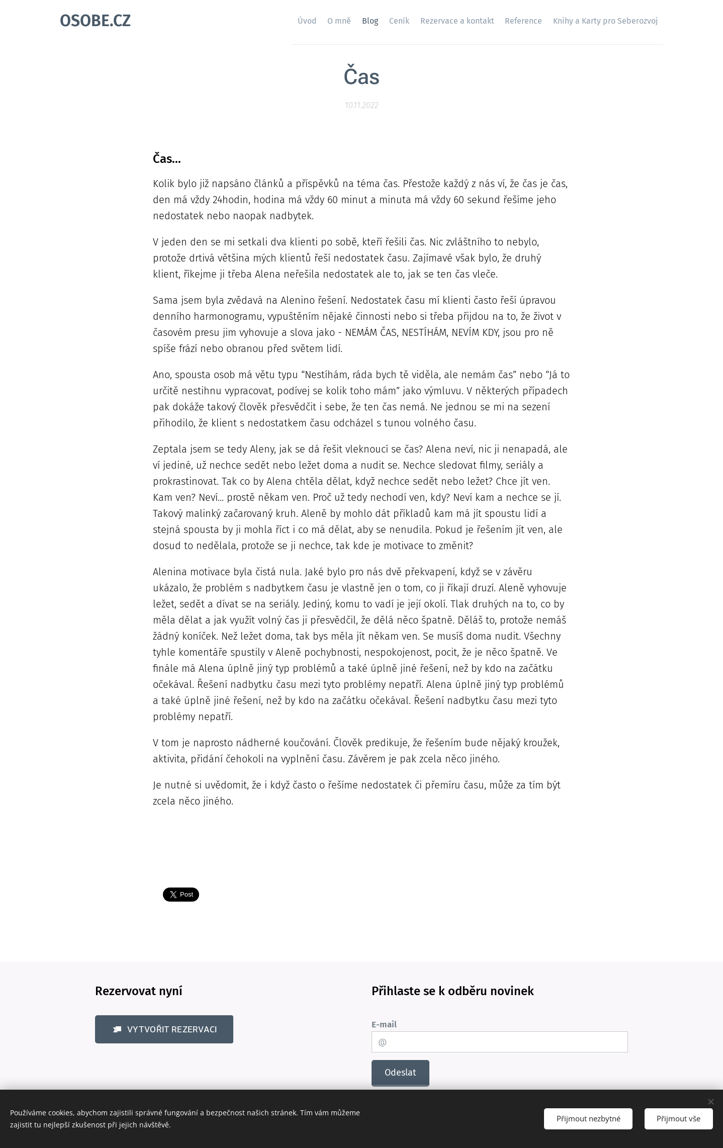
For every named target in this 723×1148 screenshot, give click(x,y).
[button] (164, 1030)
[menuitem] (260, 20)
